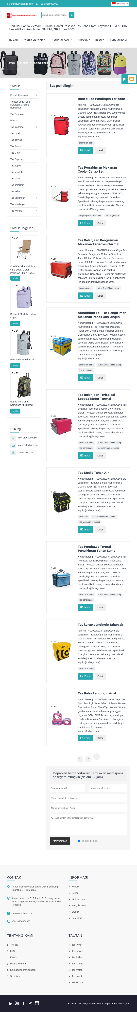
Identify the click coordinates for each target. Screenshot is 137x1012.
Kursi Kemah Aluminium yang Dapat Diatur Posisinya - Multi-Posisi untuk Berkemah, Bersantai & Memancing (22, 270)
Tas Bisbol (77, 957)
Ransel (14, 120)
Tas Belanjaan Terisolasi (108, 448)
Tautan (75, 936)
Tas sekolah (16, 172)
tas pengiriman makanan (90, 216)
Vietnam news (79, 899)
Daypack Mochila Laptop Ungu (23, 316)
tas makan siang (86, 143)
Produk (84, 40)
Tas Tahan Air (17, 114)
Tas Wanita (16, 211)
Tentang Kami (62, 40)
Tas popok (15, 165)
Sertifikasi (15, 976)
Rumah (13, 40)
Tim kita (14, 945)
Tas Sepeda (16, 159)
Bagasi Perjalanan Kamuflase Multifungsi (21, 403)
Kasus (13, 957)
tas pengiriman (112, 216)
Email (85, 150)
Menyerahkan (60, 841)
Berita (75, 893)
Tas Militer (15, 178)
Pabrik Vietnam (35, 40)
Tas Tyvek (15, 133)
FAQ (12, 951)
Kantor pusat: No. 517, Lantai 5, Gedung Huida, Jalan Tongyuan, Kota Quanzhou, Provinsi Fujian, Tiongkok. (37, 901)
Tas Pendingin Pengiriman (103, 517)
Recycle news (79, 905)
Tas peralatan (17, 185)
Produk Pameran (19, 95)
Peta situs (77, 918)
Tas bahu (15, 191)
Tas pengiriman (85, 370)
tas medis (83, 517)
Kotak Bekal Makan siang (108, 288)
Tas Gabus (15, 146)
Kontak (14, 877)
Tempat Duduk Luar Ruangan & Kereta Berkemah (20, 105)
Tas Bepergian (17, 198)
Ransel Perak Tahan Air (22, 359)
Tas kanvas (16, 140)
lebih (15, 278)
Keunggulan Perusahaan (23, 970)
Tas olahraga (17, 127)
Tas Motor (15, 153)
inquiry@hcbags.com (22, 3)
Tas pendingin (17, 204)
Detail (100, 150)
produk (24, 63)
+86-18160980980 (48, 3)
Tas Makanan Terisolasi (89, 522)
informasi (78, 877)
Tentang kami (20, 936)
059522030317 (25, 452)
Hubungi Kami (118, 40)
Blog (99, 40)
